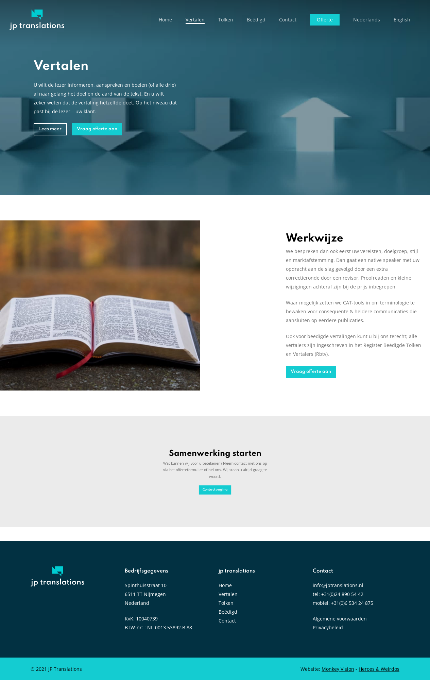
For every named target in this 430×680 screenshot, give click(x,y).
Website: (327, 669)
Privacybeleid (328, 627)
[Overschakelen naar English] (402, 19)
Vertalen (228, 594)
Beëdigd (228, 612)
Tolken (226, 603)
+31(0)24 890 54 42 (342, 594)
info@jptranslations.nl (338, 585)
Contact (227, 620)
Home (225, 585)
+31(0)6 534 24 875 (352, 603)
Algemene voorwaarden (340, 618)
